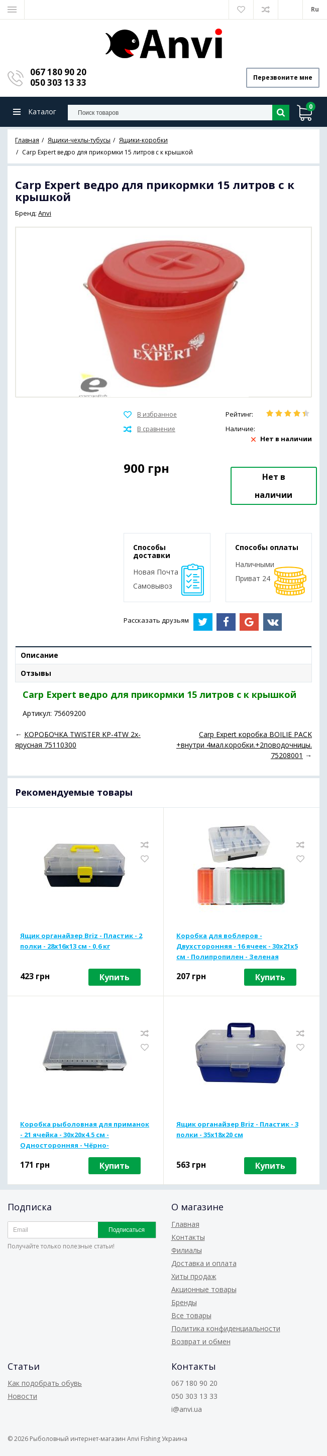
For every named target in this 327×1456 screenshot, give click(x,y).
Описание (39, 655)
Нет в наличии (273, 485)
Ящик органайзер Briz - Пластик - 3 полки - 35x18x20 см (237, 1129)
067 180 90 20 (58, 72)
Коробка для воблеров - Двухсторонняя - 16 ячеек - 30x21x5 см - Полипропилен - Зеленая (237, 946)
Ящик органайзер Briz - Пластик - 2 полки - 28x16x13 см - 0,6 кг (81, 941)
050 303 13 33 (58, 82)
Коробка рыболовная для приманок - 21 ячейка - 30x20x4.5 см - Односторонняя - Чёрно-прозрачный (84, 1135)
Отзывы (36, 673)
